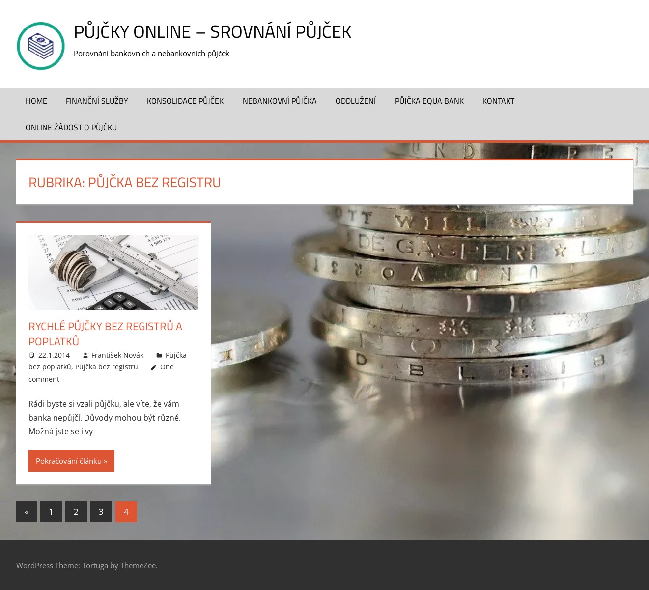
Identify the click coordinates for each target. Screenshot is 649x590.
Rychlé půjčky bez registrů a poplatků (105, 334)
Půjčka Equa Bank (429, 101)
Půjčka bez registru (106, 366)
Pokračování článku (69, 461)
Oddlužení (356, 101)
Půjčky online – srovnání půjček (212, 31)
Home (36, 101)
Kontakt (498, 101)
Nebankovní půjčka (280, 101)
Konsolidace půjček (185, 101)
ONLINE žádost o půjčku (71, 127)
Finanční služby (97, 101)
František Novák (117, 355)
